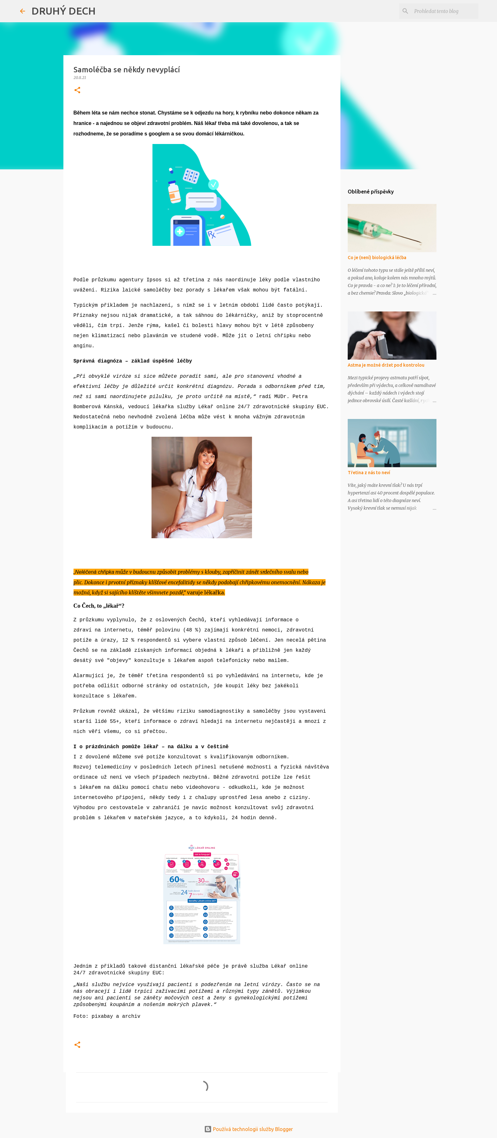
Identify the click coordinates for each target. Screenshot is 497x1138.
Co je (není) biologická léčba (377, 257)
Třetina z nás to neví (369, 472)
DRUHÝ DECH (63, 10)
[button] (77, 90)
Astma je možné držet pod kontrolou (386, 365)
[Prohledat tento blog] (445, 11)
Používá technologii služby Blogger (248, 1129)
